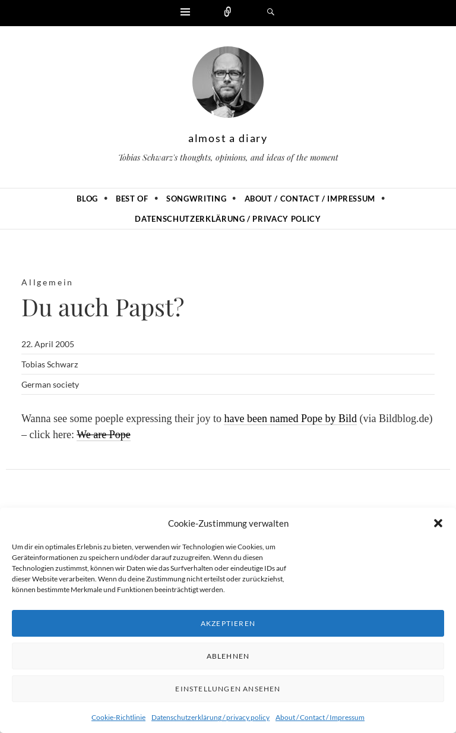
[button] (438, 523)
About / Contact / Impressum (320, 717)
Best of (132, 198)
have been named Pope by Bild (290, 418)
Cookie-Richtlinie (118, 717)
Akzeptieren (228, 623)
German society (50, 384)
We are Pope (104, 435)
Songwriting (196, 198)
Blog (87, 198)
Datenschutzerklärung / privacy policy (210, 717)
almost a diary (228, 137)
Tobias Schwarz (49, 364)
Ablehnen (228, 656)
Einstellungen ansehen (227, 688)
